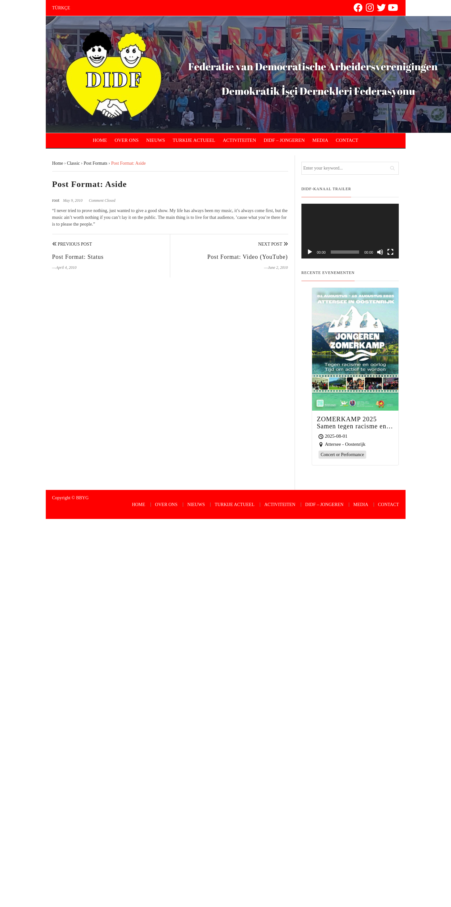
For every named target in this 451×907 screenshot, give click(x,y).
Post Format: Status (78, 257)
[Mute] (380, 252)
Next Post (273, 244)
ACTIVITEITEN (239, 140)
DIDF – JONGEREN (284, 140)
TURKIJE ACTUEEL (193, 140)
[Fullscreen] (390, 252)
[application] (350, 231)
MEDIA (320, 140)
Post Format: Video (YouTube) (247, 257)
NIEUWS (155, 140)
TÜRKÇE (61, 7)
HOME (100, 140)
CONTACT (347, 140)
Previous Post (72, 244)
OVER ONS (127, 140)
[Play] (310, 252)
